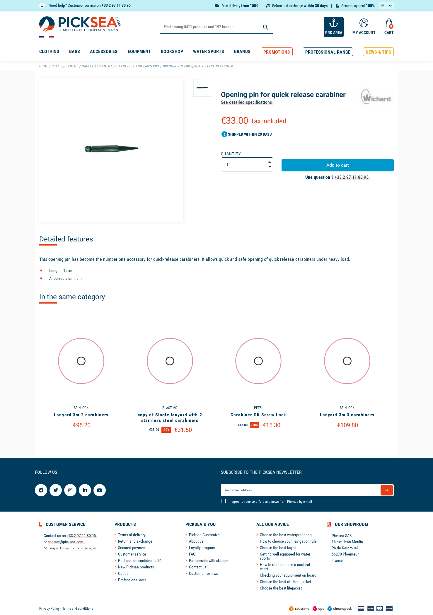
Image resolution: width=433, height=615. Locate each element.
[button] (277, 52)
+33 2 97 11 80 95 (116, 5)
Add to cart (337, 165)
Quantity (231, 153)
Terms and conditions (77, 609)
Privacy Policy (49, 609)
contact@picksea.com (65, 541)
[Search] (216, 27)
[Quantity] (247, 164)
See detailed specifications (246, 102)
